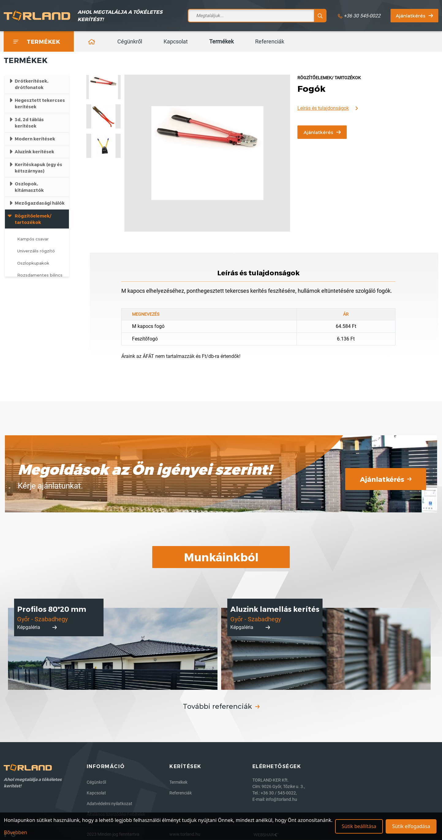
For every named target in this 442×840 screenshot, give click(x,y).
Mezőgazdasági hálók (40, 203)
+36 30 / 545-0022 (278, 792)
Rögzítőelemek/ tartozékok (33, 219)
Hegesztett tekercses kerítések (40, 103)
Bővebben (15, 832)
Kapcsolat (176, 41)
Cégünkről (129, 41)
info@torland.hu (281, 799)
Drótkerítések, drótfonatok (31, 84)
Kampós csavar (33, 238)
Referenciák (269, 41)
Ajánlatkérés (414, 15)
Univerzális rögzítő (36, 250)
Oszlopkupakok (33, 263)
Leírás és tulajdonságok (327, 108)
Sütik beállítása (359, 826)
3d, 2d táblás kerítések (29, 122)
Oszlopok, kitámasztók (29, 187)
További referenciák (221, 706)
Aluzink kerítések (34, 151)
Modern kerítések (35, 138)
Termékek (221, 41)
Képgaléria (37, 627)
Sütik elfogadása (411, 826)
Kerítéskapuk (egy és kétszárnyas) (38, 167)
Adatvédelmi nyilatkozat (109, 803)
